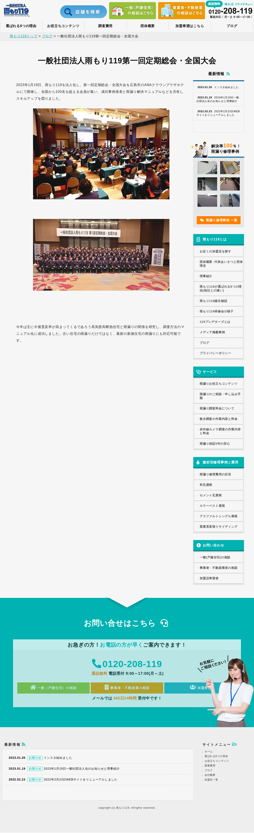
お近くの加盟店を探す (215, 249)
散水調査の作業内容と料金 (219, 417)
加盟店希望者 (209, 576)
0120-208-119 (127, 665)
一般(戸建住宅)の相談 (215, 556)
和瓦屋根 (206, 483)
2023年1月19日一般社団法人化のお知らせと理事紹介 (217, 98)
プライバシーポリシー (215, 351)
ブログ (232, 26)
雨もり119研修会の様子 (217, 309)
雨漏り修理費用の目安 (215, 473)
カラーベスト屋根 (212, 504)
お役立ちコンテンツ (63, 26)
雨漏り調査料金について (217, 407)
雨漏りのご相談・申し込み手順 (220, 394)
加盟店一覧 (211, 780)
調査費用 (105, 26)
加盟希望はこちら (189, 26)
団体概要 (147, 26)
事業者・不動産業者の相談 (219, 566)
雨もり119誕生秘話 (213, 299)
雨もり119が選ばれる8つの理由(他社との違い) (221, 286)
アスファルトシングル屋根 (219, 514)
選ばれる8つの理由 (21, 26)
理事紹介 (206, 274)
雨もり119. (123, 808)
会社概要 (210, 775)
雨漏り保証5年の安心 (215, 442)
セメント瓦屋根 (211, 493)
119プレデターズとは (215, 320)
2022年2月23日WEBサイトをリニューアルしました (218, 111)
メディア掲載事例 (212, 330)
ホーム (209, 752)
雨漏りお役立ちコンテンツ (219, 382)
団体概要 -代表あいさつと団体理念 (221, 262)
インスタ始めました (217, 85)
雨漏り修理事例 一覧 (218, 218)
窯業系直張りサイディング (219, 525)
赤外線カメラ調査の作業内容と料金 (220, 429)
